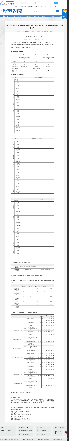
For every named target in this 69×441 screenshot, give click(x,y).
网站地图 (9, 430)
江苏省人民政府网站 (24, 434)
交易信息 (28, 16)
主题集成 (16, 6)
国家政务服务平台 (23, 427)
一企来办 (21, 6)
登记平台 (42, 6)
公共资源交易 (52, 6)
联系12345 (62, 427)
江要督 (46, 6)
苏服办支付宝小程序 (43, 430)
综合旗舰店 (30, 6)
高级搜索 (66, 11)
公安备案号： (43, 439)
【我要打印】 (46, 31)
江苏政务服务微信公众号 (43, 434)
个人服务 (5, 6)
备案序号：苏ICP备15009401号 (28, 439)
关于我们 (59, 16)
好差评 (25, 6)
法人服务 (11, 6)
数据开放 (37, 6)
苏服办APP (41, 427)
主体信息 (36, 16)
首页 (14, 16)
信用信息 (52, 16)
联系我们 (3, 430)
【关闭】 (50, 31)
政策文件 (44, 16)
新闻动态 (20, 16)
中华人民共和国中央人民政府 (25, 430)
